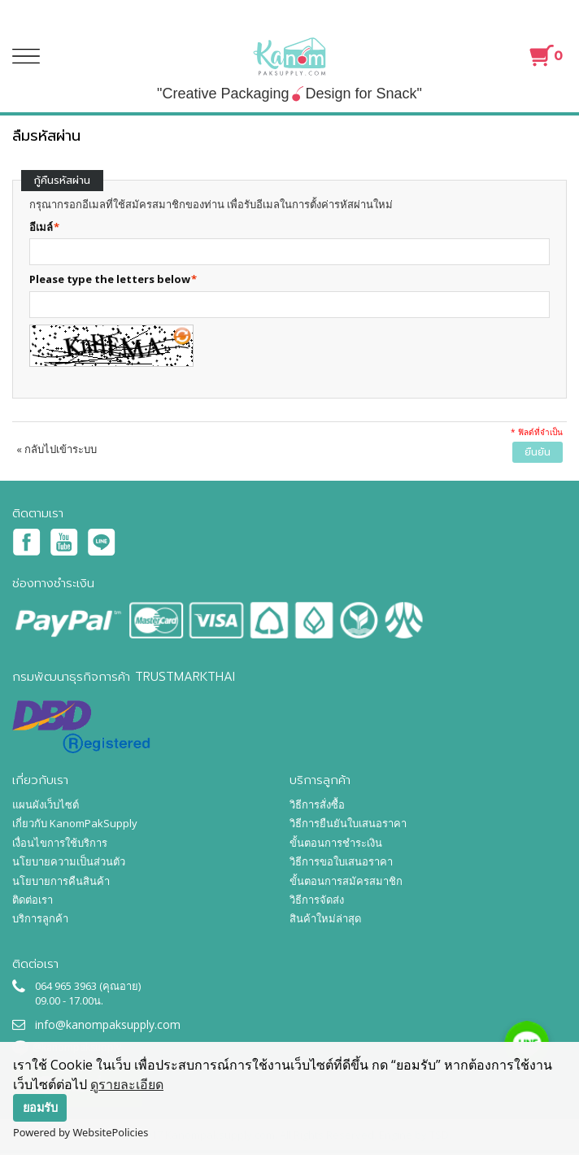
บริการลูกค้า (40, 918)
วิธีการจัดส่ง (317, 899)
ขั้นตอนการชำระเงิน (336, 842)
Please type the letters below (109, 279)
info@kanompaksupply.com (108, 1024)
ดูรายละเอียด (126, 1084)
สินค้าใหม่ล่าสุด (325, 918)
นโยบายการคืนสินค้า (61, 881)
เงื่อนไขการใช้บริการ (59, 842)
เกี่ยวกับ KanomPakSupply (74, 823)
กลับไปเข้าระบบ (56, 449)
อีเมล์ (41, 227)
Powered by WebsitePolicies (80, 1132)
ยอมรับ (40, 1107)
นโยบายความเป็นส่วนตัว (68, 861)
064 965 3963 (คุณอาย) (88, 985)
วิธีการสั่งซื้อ (317, 804)
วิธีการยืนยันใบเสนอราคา (348, 823)
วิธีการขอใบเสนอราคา (341, 861)
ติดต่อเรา (32, 899)
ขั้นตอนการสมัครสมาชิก (346, 881)
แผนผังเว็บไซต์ (45, 804)
